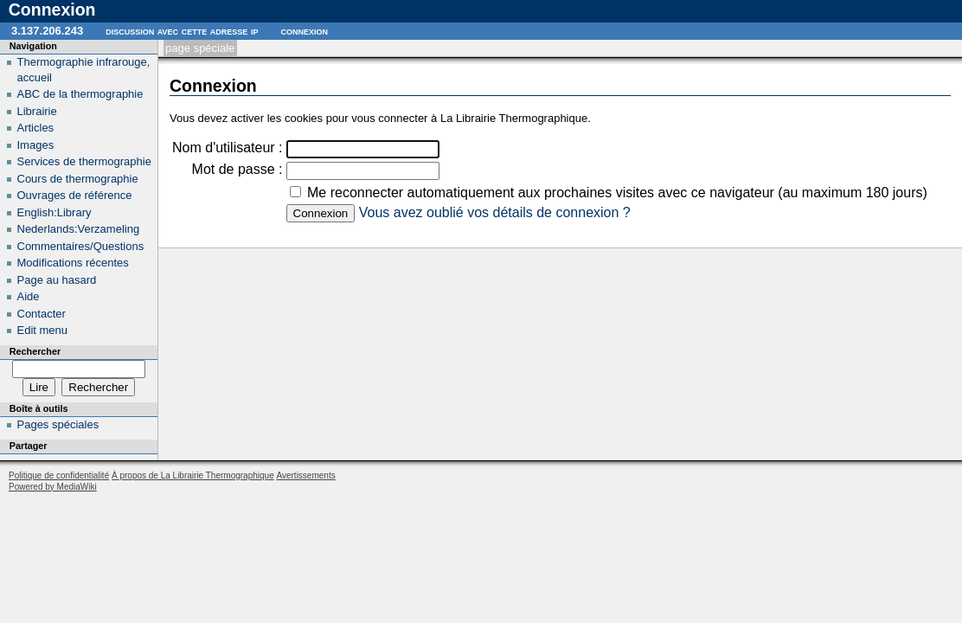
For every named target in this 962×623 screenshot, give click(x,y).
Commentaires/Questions (80, 246)
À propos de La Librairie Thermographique (193, 475)
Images (36, 144)
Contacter (41, 313)
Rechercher (35, 351)
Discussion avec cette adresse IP (182, 30)
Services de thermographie (84, 161)
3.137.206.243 (47, 30)
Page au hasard (57, 279)
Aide (28, 296)
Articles (36, 127)
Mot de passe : (237, 169)
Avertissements (305, 475)
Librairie (37, 111)
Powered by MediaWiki (53, 486)
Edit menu (42, 330)
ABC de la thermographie (80, 93)
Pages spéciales (58, 424)
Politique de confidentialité (59, 475)
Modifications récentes (73, 262)
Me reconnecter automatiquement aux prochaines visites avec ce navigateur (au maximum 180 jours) (617, 192)
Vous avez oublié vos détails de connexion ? (495, 212)
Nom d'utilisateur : (227, 147)
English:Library (54, 212)
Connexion (304, 30)
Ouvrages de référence (74, 195)
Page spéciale (199, 48)
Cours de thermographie (77, 178)
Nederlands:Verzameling (78, 228)
